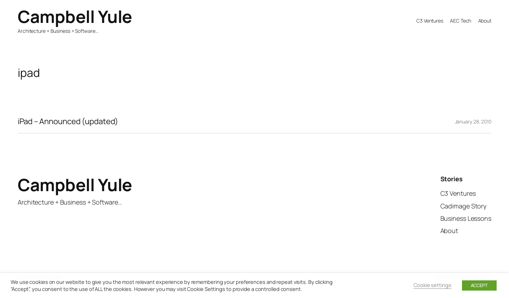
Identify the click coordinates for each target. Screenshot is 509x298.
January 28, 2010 (473, 121)
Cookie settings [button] (432, 284)
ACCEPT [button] (479, 285)
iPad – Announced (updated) (68, 121)
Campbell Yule (75, 16)
